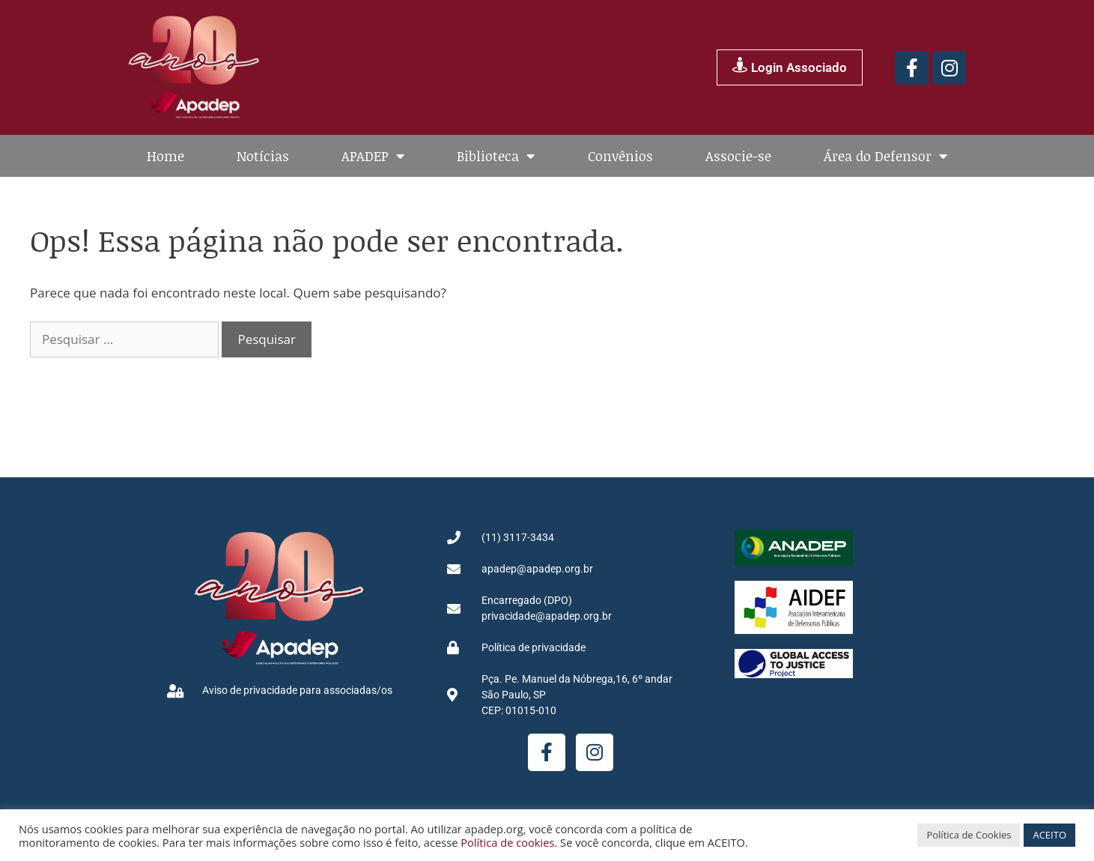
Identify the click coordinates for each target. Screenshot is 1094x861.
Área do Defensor (885, 156)
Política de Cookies (968, 835)
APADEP (372, 156)
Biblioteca (496, 156)
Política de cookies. (509, 842)
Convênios (620, 156)
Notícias (263, 156)
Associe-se (738, 156)
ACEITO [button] (1049, 835)
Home (165, 156)
